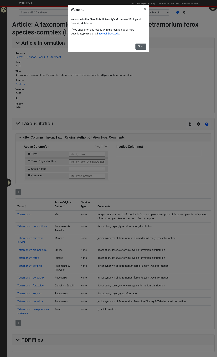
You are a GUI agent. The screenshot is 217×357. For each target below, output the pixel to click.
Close (141, 46)
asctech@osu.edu (108, 33)
